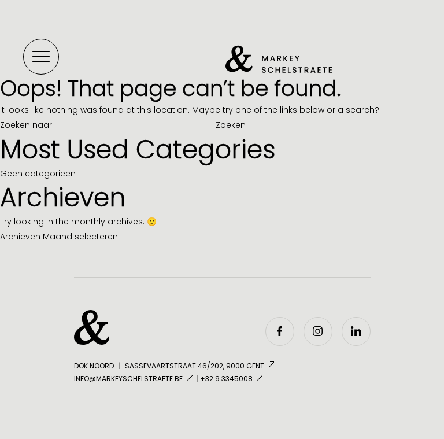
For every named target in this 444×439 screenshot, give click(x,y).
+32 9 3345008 (232, 378)
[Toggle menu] (41, 56)
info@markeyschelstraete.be (134, 378)
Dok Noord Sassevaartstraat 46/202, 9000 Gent (175, 366)
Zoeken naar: (27, 125)
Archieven (20, 236)
